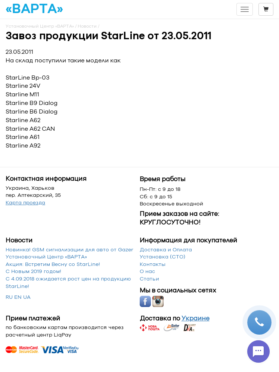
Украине (196, 318)
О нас (147, 271)
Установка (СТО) (162, 257)
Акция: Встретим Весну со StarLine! (53, 264)
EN (18, 297)
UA (27, 297)
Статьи (149, 279)
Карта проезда (25, 202)
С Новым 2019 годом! (33, 271)
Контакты (152, 264)
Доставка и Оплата (166, 249)
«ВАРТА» (34, 9)
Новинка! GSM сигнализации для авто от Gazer (69, 249)
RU (9, 297)
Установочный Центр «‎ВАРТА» (46, 257)
